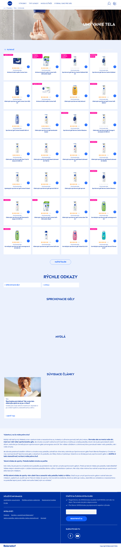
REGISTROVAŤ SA (76, 519)
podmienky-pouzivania (12, 500)
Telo (15, 8)
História (6, 515)
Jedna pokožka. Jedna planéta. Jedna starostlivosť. (21, 518)
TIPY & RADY (34, 3)
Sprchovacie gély (13, 285)
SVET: (8, 511)
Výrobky (23, 3)
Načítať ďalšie (60, 262)
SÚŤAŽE (46, 3)
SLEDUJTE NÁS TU (73, 529)
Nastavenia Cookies (49, 500)
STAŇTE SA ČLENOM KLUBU (79, 496)
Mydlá (46, 285)
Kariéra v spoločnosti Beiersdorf (22, 515)
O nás (6, 503)
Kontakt (43, 518)
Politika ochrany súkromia (31, 500)
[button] (28, 66)
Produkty (9, 8)
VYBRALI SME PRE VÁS (63, 3)
